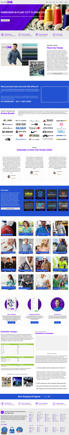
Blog (31, 431)
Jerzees (47, 414)
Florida (32, 430)
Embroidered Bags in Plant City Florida (60, 252)
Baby (39, 427)
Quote (31, 418)
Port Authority (48, 418)
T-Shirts (47, 427)
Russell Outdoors (64, 418)
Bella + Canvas (35, 112)
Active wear (63, 430)
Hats (39, 430)
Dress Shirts (63, 427)
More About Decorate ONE (57, 73)
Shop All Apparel (56, 288)
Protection (63, 431)
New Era (47, 415)
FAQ (57, 2)
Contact (32, 417)
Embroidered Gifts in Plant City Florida (42, 252)
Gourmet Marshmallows (6, 386)
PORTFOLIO (61, 2)
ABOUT (50, 2)
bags (36, 113)
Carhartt (39, 415)
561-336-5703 (9, 413)
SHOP (54, 2)
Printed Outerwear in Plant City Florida (25, 270)
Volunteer (63, 419)
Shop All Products (5, 20)
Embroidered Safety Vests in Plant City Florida (60, 270)
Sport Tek (47, 419)
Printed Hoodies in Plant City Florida (59, 234)
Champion (55, 419)
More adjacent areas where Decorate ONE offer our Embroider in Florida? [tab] (51, 388)
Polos (39, 431)
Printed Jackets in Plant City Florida (42, 270)
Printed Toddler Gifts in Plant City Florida (8, 252)
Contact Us (57, 314)
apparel (19, 113)
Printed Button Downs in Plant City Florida (26, 252)
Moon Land (28, 386)
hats (23, 113)
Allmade (55, 414)
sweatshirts (32, 113)
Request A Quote (34, 314)
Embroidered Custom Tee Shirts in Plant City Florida (26, 234)
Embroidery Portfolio (10, 208)
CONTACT (66, 2)
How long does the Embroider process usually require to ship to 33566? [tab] (51, 386)
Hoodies (55, 427)
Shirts (47, 430)
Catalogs (32, 415)
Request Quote (34, 322)
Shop (31, 420)
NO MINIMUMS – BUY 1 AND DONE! (16, 101)
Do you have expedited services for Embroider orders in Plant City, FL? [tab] (50, 367)
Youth (47, 431)
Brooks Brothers (40, 414)
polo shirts (26, 113)
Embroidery (32, 427)
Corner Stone (41, 112)
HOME (47, 2)
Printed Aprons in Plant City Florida (25, 288)
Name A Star (17, 386)
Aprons (55, 431)
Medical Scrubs (56, 430)
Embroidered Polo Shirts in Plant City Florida (43, 234)
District (55, 418)
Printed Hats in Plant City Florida (7, 234)
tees (29, 113)
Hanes (39, 419)
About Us (32, 414)
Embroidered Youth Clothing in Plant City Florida (9, 288)
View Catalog (11, 314)
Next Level (46, 112)
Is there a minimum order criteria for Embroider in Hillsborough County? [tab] (51, 383)
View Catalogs (11, 322)
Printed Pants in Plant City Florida (42, 288)
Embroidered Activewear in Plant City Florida (8, 270)
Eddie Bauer (40, 418)
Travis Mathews (64, 414)
